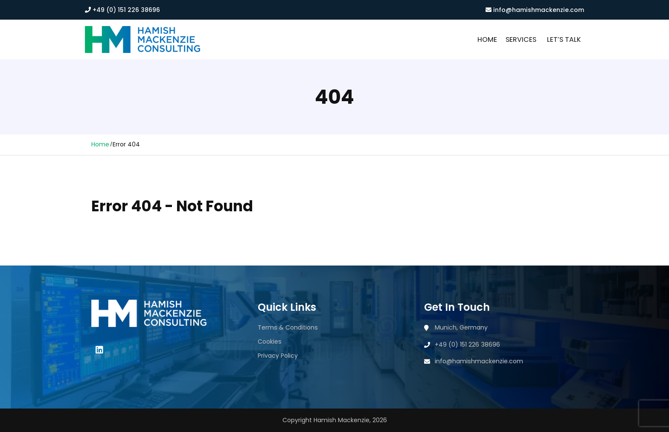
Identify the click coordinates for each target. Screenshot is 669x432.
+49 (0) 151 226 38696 (122, 10)
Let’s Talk (564, 39)
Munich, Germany (461, 327)
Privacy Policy (278, 355)
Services (521, 39)
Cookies (270, 341)
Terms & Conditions (288, 327)
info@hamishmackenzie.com (535, 10)
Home (487, 39)
